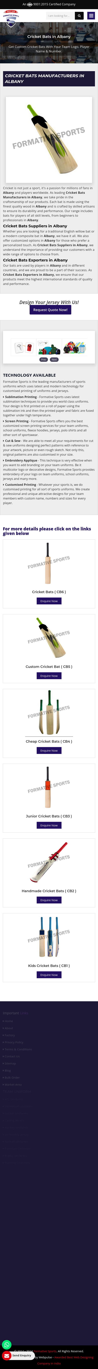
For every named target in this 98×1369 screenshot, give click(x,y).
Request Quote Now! (50, 309)
